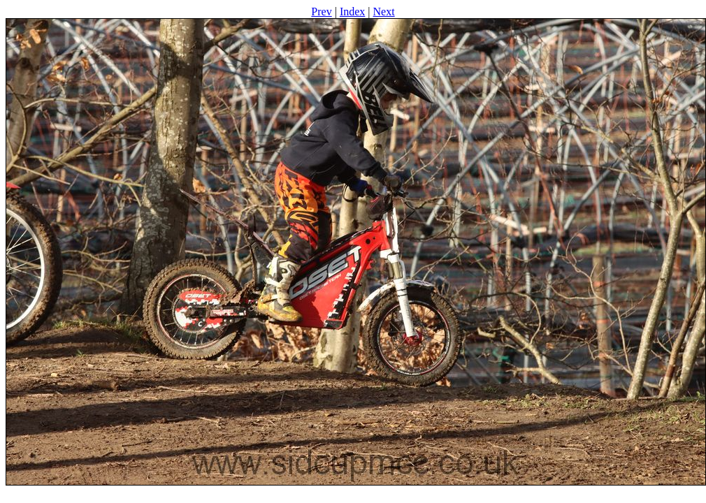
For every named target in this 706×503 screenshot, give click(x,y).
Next (384, 11)
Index (352, 11)
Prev (321, 11)
